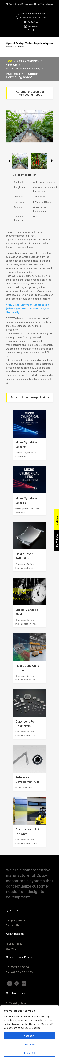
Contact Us (31, 22)
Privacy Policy (14, 944)
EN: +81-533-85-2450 (19, 972)
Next (50, 160)
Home (9, 61)
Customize (29, 1044)
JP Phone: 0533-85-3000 (31, 13)
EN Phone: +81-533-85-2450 (31, 17)
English (31, 30)
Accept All (29, 1036)
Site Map (11, 949)
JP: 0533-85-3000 (17, 967)
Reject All (29, 1053)
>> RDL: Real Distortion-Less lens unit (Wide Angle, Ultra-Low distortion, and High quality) (27, 308)
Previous (8, 160)
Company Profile (16, 921)
